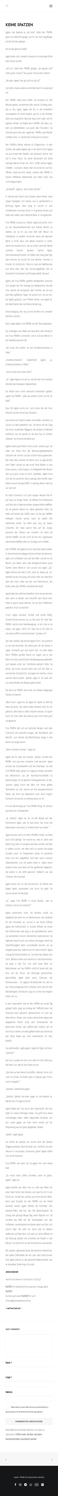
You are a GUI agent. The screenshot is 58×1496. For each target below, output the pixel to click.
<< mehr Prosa (9, 1308)
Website (9, 1392)
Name (9, 1362)
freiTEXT (9, 1286)
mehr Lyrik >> (17, 1308)
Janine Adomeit (12, 1271)
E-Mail (9, 1377)
